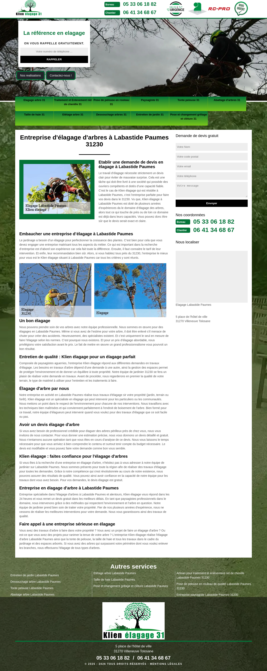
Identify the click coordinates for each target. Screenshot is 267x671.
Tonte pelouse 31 (188, 100)
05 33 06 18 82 (139, 4)
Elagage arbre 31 (34, 100)
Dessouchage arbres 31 (111, 114)
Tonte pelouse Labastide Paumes (31, 588)
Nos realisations (30, 75)
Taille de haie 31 (34, 114)
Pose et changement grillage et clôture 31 (188, 116)
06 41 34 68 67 (139, 12)
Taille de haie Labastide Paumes (114, 579)
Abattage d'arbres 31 (227, 100)
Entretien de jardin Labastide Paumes (34, 575)
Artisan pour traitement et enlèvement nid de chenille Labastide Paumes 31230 (210, 575)
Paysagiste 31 (150, 100)
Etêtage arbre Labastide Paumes (114, 573)
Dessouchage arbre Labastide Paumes (35, 581)
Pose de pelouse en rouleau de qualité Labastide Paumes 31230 (213, 586)
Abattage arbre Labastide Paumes (32, 594)
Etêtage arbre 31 (72, 114)
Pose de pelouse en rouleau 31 (111, 102)
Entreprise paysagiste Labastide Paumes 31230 (207, 594)
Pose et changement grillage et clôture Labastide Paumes (130, 586)
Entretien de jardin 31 (150, 114)
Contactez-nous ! (61, 75)
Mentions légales (166, 664)
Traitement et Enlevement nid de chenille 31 (73, 102)
